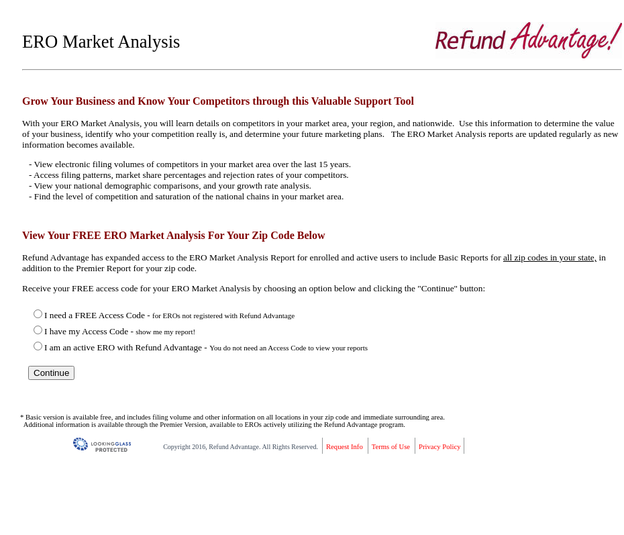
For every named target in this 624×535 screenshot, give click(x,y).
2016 (198, 446)
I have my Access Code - (119, 331)
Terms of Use (391, 446)
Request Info (344, 446)
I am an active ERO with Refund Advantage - (206, 347)
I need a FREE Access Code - (169, 315)
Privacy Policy (439, 446)
